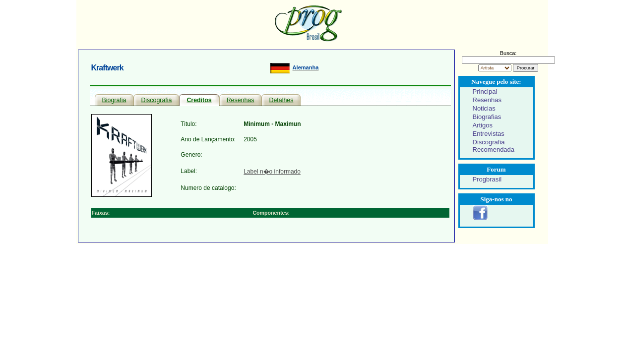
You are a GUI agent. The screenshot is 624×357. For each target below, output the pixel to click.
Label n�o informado (272, 171)
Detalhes (281, 100)
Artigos (483, 125)
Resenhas (240, 100)
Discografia (156, 100)
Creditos (199, 100)
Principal (485, 91)
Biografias (487, 116)
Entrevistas (488, 133)
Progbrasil (487, 179)
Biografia (114, 100)
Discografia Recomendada (494, 145)
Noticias (484, 108)
